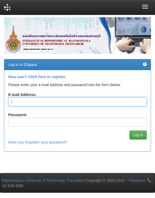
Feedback (137, 180)
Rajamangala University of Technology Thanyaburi (43, 180)
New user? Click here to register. (37, 77)
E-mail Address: (22, 94)
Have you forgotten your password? (37, 142)
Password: (17, 115)
